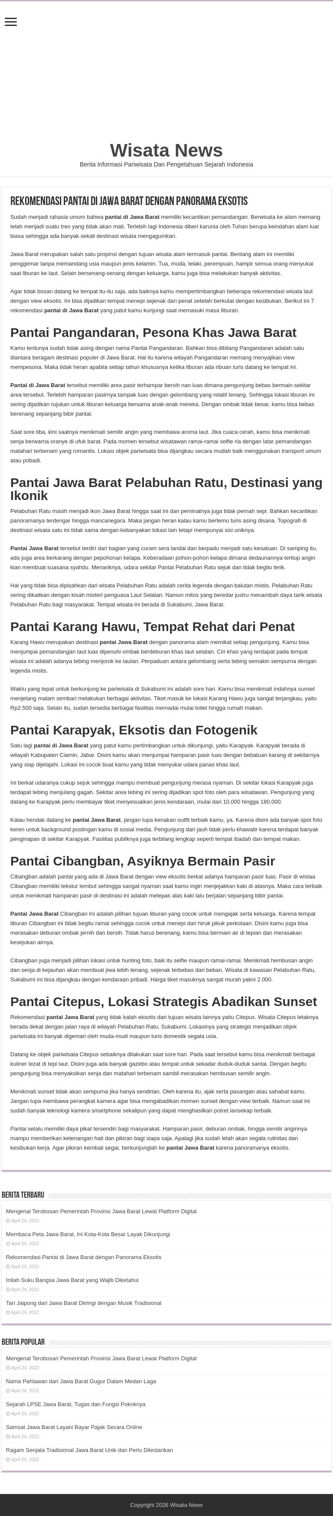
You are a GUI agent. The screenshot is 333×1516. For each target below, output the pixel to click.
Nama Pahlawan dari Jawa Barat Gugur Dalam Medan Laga (81, 1381)
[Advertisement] (166, 74)
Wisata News (166, 150)
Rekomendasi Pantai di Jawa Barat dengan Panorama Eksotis (83, 1257)
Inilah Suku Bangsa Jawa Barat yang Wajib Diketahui (72, 1280)
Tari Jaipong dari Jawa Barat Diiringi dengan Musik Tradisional (83, 1303)
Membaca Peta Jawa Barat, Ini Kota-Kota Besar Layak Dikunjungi (88, 1234)
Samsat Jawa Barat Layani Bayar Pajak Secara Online (74, 1427)
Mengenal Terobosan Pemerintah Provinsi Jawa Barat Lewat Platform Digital (101, 1211)
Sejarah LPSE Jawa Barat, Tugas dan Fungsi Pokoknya (76, 1404)
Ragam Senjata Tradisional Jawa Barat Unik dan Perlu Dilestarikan (89, 1450)
